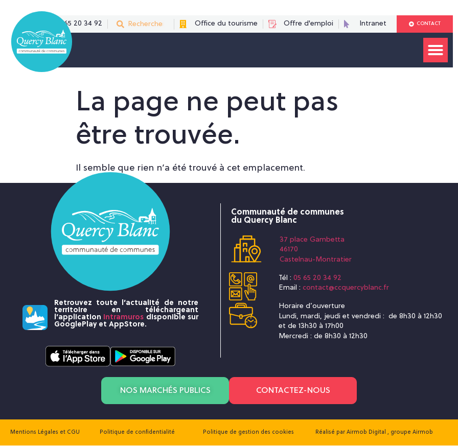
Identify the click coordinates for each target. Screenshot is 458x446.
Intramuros (123, 317)
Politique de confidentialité (137, 433)
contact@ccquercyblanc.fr (346, 288)
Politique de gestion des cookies (248, 433)
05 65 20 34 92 (317, 278)
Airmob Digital (367, 433)
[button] (435, 50)
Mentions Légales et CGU (45, 433)
